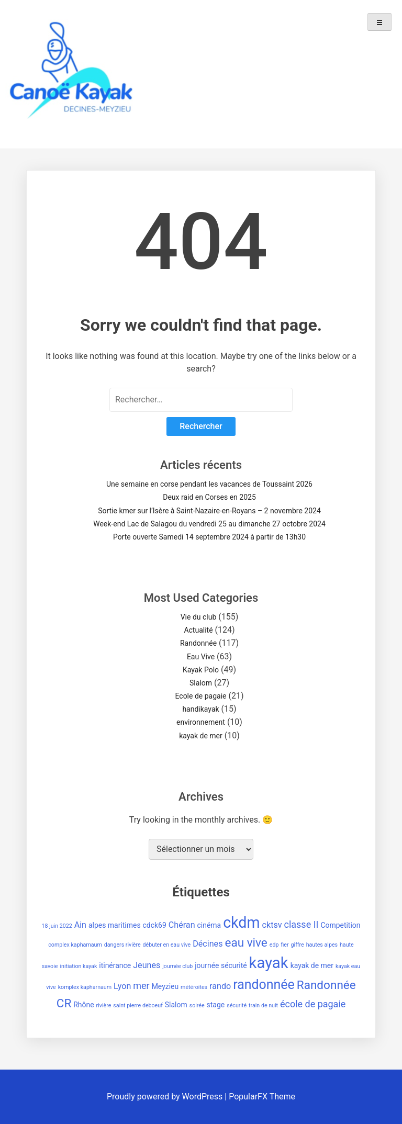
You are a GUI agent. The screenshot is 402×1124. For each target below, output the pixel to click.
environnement (200, 722)
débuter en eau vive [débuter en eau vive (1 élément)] (167, 944)
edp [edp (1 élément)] (274, 944)
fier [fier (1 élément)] (284, 944)
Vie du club (199, 617)
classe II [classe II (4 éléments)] (301, 924)
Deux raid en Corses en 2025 (209, 497)
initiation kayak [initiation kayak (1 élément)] (78, 966)
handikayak (200, 709)
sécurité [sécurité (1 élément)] (237, 1005)
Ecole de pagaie (200, 696)
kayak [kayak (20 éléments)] (268, 963)
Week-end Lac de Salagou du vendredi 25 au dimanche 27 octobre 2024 (209, 524)
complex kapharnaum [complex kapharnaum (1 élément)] (75, 944)
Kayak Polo (201, 670)
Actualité (198, 630)
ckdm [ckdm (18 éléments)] (241, 922)
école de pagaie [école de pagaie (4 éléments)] (312, 1003)
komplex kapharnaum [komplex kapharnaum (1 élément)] (84, 987)
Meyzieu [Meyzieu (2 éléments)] (165, 986)
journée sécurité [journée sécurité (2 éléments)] (221, 965)
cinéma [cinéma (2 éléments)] (209, 925)
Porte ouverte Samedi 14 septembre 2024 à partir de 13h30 (209, 537)
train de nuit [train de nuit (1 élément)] (263, 1005)
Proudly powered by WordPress (166, 1096)
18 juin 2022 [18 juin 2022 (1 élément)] (57, 926)
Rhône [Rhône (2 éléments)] (83, 1005)
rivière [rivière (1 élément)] (103, 1005)
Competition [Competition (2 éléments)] (340, 925)
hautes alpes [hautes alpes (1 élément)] (322, 944)
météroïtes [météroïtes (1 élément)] (194, 987)
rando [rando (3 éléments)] (220, 986)
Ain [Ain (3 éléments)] (80, 925)
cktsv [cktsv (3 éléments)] (272, 925)
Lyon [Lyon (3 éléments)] (122, 986)
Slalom (200, 683)
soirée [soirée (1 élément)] (197, 1005)
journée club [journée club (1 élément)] (177, 966)
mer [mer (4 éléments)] (141, 985)
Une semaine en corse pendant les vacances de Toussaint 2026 (209, 484)
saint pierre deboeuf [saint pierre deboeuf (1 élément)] (138, 1005)
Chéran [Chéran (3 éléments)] (182, 925)
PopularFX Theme (262, 1096)
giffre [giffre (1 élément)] (297, 944)
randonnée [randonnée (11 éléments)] (264, 984)
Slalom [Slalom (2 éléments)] (176, 1005)
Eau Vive (201, 657)
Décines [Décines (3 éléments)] (207, 944)
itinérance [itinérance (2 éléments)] (115, 965)
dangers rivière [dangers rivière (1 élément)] (122, 944)
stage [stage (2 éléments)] (216, 1005)
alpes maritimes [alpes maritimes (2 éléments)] (114, 925)
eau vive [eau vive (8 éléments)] (246, 943)
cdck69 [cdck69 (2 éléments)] (154, 925)
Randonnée (198, 643)
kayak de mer (200, 736)
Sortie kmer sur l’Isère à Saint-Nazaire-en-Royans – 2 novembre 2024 (209, 511)
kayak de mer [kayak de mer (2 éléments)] (312, 965)
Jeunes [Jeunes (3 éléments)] (146, 965)
